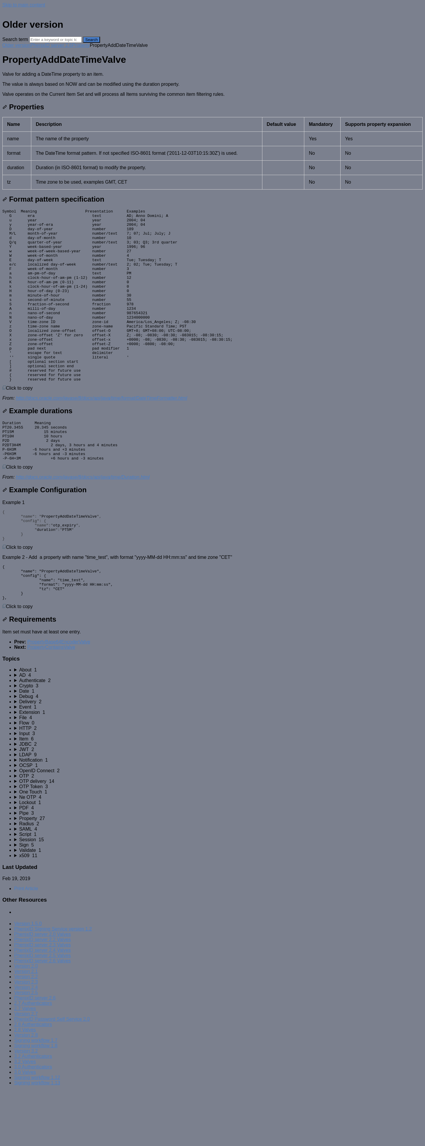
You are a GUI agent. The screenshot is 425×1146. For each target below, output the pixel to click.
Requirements (29, 675)
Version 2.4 (26, 1042)
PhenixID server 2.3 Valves (42, 1000)
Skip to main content (23, 4)
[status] (212, 84)
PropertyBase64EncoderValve (58, 697)
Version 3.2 (26, 1106)
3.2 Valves (25, 1117)
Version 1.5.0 (28, 979)
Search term (15, 39)
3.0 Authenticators (33, 1122)
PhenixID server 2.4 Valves (42, 1005)
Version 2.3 (26, 1037)
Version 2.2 (26, 1032)
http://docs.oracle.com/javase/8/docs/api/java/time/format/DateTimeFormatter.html (101, 432)
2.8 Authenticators (33, 1080)
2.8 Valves (25, 1085)
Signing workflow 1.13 (37, 1138)
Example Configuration (44, 532)
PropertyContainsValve (51, 702)
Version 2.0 (26, 1021)
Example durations (37, 445)
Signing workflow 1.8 (36, 1101)
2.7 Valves (25, 1064)
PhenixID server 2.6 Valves (42, 1016)
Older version (16, 45)
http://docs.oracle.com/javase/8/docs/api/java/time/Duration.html (83, 519)
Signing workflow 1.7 (36, 1096)
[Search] (56, 40)
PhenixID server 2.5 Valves (42, 1011)
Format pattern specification (53, 199)
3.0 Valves (25, 1127)
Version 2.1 (26, 1027)
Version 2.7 (26, 1069)
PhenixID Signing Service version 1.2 (53, 984)
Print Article (26, 944)
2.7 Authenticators (33, 1058)
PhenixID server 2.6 (51, 45)
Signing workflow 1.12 (37, 1133)
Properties (23, 107)
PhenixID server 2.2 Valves (42, 995)
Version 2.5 (26, 1048)
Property (81, 45)
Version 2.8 (26, 1090)
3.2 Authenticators (33, 1111)
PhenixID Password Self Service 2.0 (52, 1074)
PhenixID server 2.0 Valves (42, 989)
